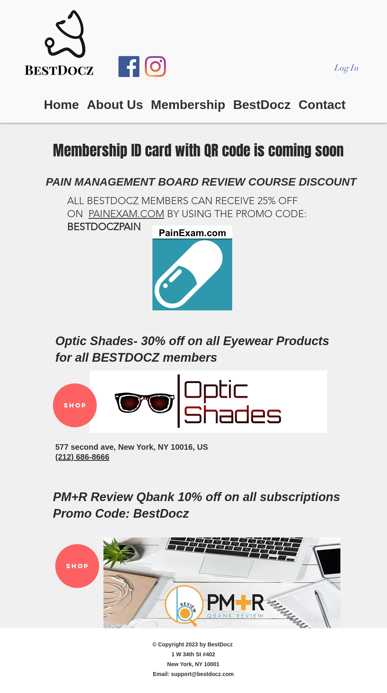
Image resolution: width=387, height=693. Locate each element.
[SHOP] (75, 405)
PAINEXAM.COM (126, 214)
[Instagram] (155, 66)
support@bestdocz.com (202, 674)
